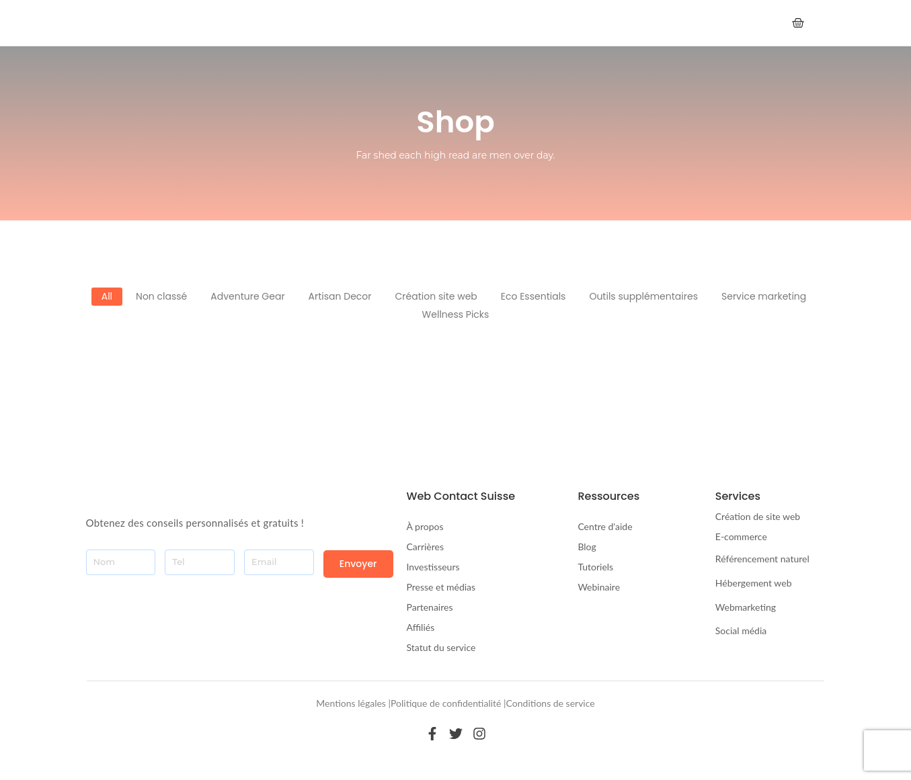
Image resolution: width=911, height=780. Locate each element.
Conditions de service (550, 703)
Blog (587, 546)
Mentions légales (351, 703)
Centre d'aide (605, 526)
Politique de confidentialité (446, 703)
